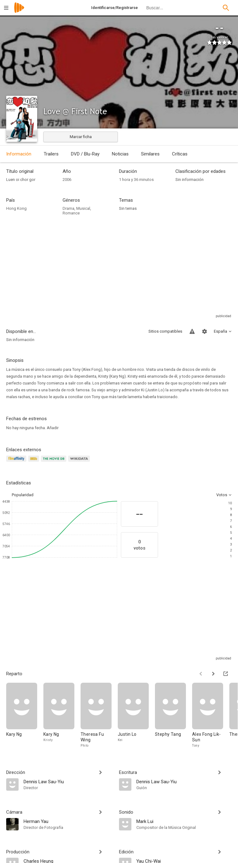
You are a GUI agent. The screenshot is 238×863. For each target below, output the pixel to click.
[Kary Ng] (24, 715)
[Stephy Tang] (173, 715)
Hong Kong (16, 208)
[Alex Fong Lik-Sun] (210, 715)
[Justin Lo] (136, 715)
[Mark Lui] (184, 821)
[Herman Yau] (68, 821)
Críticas (179, 154)
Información (18, 154)
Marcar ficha (81, 136)
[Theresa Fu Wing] (99, 715)
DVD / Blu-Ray (85, 154)
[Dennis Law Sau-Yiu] (68, 781)
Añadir (53, 427)
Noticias (120, 154)
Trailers (51, 154)
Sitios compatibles (165, 331)
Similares (150, 154)
